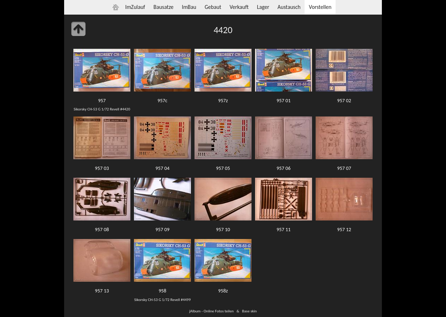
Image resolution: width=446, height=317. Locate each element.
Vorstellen (320, 7)
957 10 (223, 229)
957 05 (223, 168)
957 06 (283, 168)
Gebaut (212, 7)
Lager (263, 7)
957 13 (102, 290)
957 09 (162, 229)
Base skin (249, 310)
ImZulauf (135, 7)
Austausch (289, 7)
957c (162, 100)
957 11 (283, 229)
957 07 (344, 168)
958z (223, 290)
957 (102, 100)
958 (162, 290)
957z (223, 100)
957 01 (283, 100)
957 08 (102, 229)
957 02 (344, 100)
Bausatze (163, 7)
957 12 (344, 229)
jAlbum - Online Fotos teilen (211, 310)
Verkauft (238, 7)
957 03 (102, 168)
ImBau (189, 7)
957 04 (162, 168)
